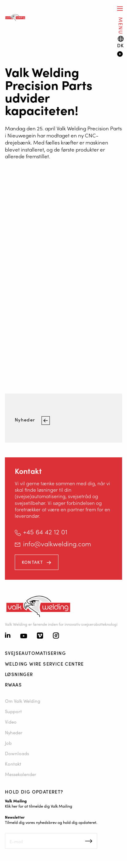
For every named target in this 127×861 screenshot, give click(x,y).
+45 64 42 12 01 (45, 531)
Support (13, 711)
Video (11, 721)
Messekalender (20, 774)
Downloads (17, 753)
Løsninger (19, 674)
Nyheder (26, 420)
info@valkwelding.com (57, 543)
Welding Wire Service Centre (44, 663)
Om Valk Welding (22, 701)
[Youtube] (23, 636)
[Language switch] (120, 42)
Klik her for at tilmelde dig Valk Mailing (38, 806)
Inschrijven (88, 841)
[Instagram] (56, 636)
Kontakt (32, 562)
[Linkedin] (7, 635)
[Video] (119, 54)
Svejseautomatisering (35, 653)
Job (8, 743)
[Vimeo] (40, 636)
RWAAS (13, 684)
